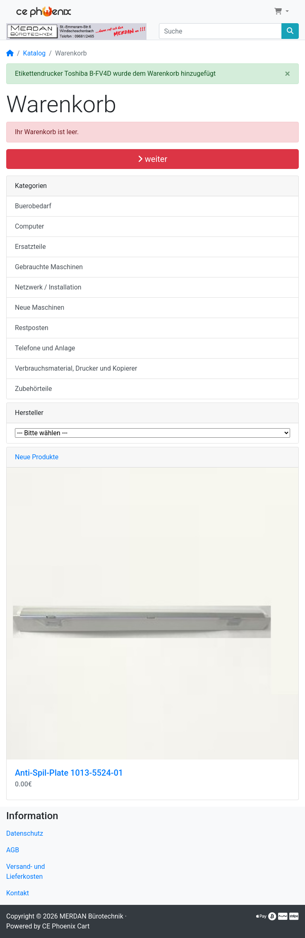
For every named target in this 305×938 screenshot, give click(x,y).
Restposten (31, 328)
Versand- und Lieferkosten (25, 871)
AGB (12, 850)
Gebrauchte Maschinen (49, 267)
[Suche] (220, 31)
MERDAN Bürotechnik (91, 916)
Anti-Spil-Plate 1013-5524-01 (69, 773)
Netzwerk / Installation (48, 287)
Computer (29, 226)
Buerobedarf (33, 206)
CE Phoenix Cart (66, 926)
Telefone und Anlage (45, 348)
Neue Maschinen (39, 307)
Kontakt (17, 893)
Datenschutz (24, 833)
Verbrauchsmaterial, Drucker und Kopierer (76, 368)
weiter (152, 159)
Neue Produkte (36, 457)
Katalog (34, 53)
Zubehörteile (33, 389)
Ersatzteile (30, 247)
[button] (281, 11)
